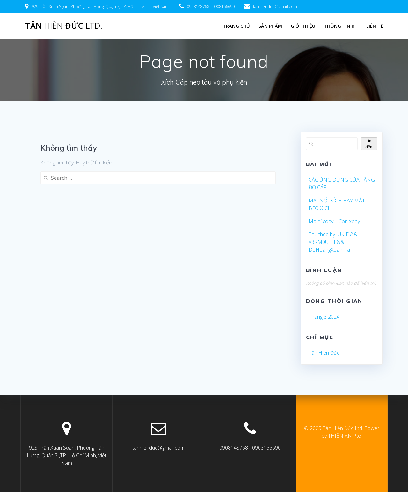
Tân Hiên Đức (324, 352)
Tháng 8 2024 (324, 316)
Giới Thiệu (303, 26)
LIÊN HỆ (374, 26)
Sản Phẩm (270, 26)
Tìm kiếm (369, 143)
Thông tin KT (341, 26)
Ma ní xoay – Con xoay (334, 221)
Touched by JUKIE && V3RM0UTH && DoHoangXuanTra (333, 242)
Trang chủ (236, 26)
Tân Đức (63, 26)
